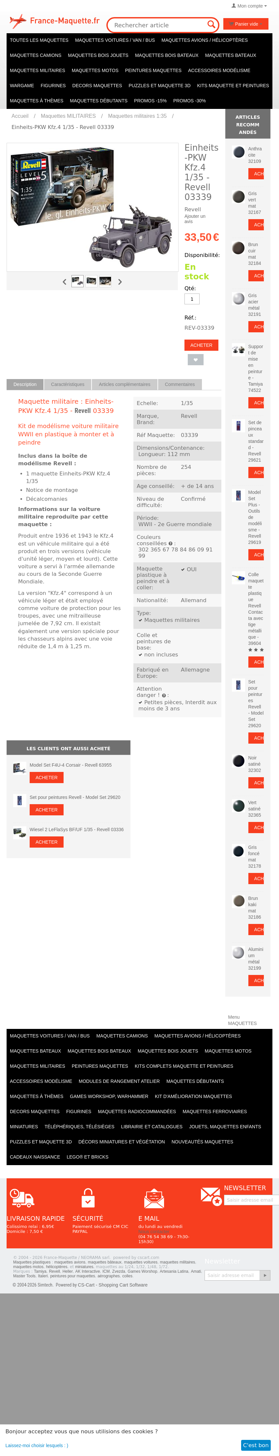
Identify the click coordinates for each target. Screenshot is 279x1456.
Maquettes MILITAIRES (37, 70)
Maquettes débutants (98, 100)
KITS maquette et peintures (233, 85)
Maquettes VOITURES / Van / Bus (115, 40)
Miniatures (24, 1126)
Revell (83, 411)
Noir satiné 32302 (254, 764)
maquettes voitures (140, 1262)
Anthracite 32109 (255, 155)
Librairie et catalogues (151, 1126)
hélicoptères (57, 1266)
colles (127, 1276)
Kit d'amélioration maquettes (193, 1096)
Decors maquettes (97, 85)
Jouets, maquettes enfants (225, 1126)
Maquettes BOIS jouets (98, 55)
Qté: (190, 288)
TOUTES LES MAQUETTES (39, 40)
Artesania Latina (174, 1271)
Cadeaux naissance (35, 1157)
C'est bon (256, 1445)
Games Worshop (142, 1271)
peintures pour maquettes (72, 1276)
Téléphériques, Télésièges (79, 1126)
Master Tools (24, 1276)
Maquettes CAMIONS (35, 55)
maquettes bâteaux (105, 1262)
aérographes (109, 1276)
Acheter (201, 345)
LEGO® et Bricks (87, 1157)
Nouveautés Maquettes (202, 1141)
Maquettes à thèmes (36, 100)
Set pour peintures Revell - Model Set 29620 (75, 797)
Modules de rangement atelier (119, 1081)
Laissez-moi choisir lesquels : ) (37, 1445)
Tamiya (40, 1271)
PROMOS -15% (150, 100)
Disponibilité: (202, 255)
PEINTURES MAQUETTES (153, 70)
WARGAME (22, 85)
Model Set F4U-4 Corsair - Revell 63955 (71, 765)
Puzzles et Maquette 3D (160, 85)
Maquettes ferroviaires (214, 1111)
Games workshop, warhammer (109, 1096)
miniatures (84, 1266)
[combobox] (162, 25)
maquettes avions (69, 1262)
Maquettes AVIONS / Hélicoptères (204, 40)
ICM (106, 1271)
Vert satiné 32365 (254, 809)
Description (25, 384)
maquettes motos (28, 1266)
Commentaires (180, 384)
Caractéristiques (67, 384)
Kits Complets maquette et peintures (184, 1066)
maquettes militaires (177, 1262)
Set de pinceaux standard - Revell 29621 (256, 441)
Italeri (42, 1276)
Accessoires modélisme (219, 70)
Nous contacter (153, 1231)
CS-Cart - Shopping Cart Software (113, 1285)
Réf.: (190, 318)
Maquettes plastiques (31, 1262)
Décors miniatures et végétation (121, 1141)
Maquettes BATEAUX (230, 55)
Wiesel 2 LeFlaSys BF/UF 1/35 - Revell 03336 (77, 829)
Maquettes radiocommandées (137, 1111)
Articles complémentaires (124, 384)
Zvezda (118, 1271)
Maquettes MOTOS (95, 70)
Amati (196, 1271)
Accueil (20, 116)
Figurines (53, 85)
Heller (68, 1271)
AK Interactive (87, 1271)
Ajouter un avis (195, 219)
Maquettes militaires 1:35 (137, 116)
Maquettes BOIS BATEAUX (167, 55)
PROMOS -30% (189, 100)
